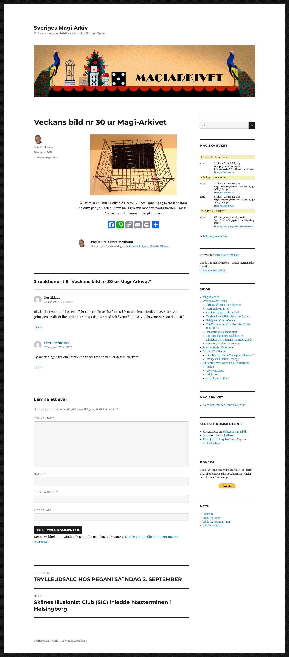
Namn (39, 474)
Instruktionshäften (217, 378)
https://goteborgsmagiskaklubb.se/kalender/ (233, 226)
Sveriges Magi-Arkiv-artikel (222, 312)
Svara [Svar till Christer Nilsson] (38, 367)
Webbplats (42, 510)
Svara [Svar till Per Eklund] (38, 327)
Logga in (208, 514)
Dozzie (207, 435)
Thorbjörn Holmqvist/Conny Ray (222, 439)
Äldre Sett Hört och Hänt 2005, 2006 (224, 405)
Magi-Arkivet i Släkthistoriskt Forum (228, 316)
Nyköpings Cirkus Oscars (220, 320)
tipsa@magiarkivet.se (212, 270)
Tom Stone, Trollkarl (227, 255)
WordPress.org (211, 525)
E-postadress (46, 492)
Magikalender (211, 297)
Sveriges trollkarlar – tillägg (222, 359)
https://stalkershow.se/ (224, 172)
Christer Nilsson (43, 146)
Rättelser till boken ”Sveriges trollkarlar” (230, 355)
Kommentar (44, 418)
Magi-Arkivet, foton (217, 308)
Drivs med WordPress (74, 640)
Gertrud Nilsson (225, 435)
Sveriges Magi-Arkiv (61, 28)
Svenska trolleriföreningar (218, 347)
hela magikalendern (215, 236)
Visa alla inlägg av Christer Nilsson (149, 246)
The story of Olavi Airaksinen (223, 343)
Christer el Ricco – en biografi (223, 304)
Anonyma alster (215, 370)
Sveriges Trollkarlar (214, 351)
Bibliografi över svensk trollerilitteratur (226, 363)
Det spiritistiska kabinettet (221, 332)
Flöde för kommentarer (216, 521)
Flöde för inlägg (212, 517)
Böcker (210, 366)
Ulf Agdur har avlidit (235, 431)
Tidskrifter (212, 374)
